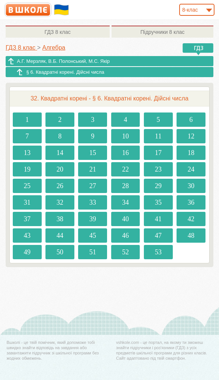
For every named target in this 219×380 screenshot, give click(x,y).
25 (27, 186)
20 (59, 169)
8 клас (58, 32)
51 (92, 252)
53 (158, 252)
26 (59, 186)
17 (158, 153)
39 (92, 219)
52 (125, 252)
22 (125, 169)
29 (158, 186)
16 (125, 153)
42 (190, 219)
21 (92, 169)
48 (190, 235)
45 (92, 235)
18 (190, 153)
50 (59, 252)
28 (125, 186)
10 (125, 136)
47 (158, 235)
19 (27, 169)
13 (27, 153)
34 (125, 202)
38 (59, 219)
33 (92, 202)
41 (158, 219)
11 (158, 136)
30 (190, 186)
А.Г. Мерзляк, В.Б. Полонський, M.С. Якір (63, 61)
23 (158, 169)
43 (27, 235)
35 (158, 202)
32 (59, 202)
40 (125, 219)
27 (92, 186)
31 (27, 202)
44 (59, 235)
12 (190, 136)
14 (59, 153)
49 (27, 252)
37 (27, 219)
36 (190, 202)
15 (92, 153)
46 (125, 235)
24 (190, 169)
